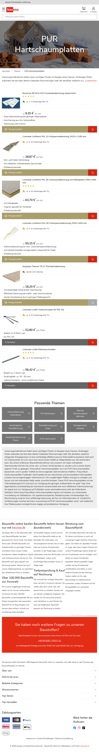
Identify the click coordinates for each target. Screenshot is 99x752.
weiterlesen (91, 80)
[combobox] (49, 16)
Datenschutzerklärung (64, 738)
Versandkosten (92, 615)
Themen (17, 71)
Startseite (6, 71)
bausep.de (85, 746)
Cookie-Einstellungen (45, 738)
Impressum (30, 738)
